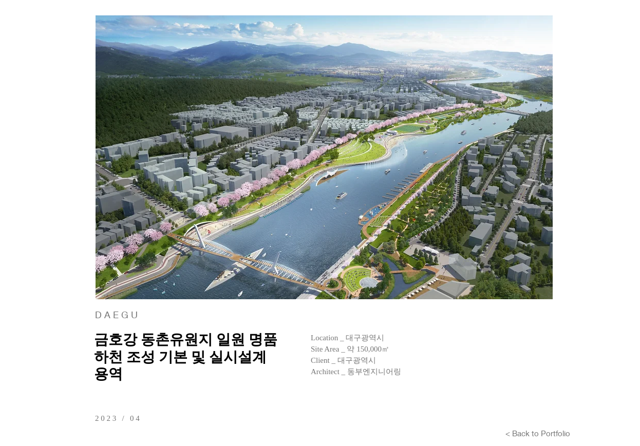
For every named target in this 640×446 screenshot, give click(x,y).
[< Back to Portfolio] (537, 433)
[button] (324, 157)
